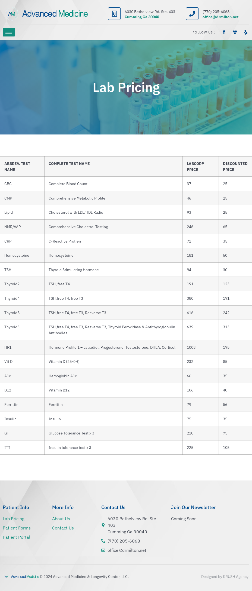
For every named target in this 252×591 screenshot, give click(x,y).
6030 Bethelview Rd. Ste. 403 (150, 11)
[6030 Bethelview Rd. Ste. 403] (114, 13)
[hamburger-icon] (9, 32)
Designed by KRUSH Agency (224, 576)
